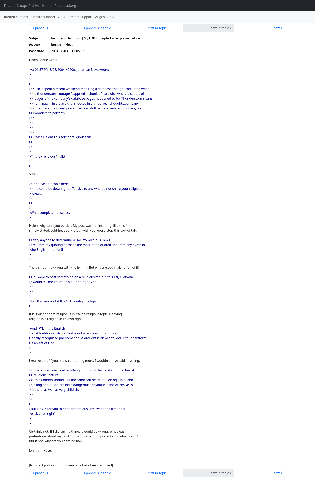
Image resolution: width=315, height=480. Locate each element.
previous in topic (98, 28)
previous (41, 28)
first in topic (157, 28)
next (276, 28)
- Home (27, 5)
